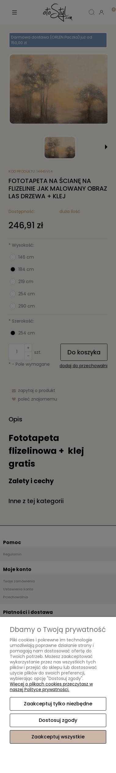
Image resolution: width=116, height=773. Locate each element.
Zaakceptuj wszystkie (58, 736)
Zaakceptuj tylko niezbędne (58, 703)
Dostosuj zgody (58, 720)
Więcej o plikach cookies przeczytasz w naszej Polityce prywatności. (51, 687)
